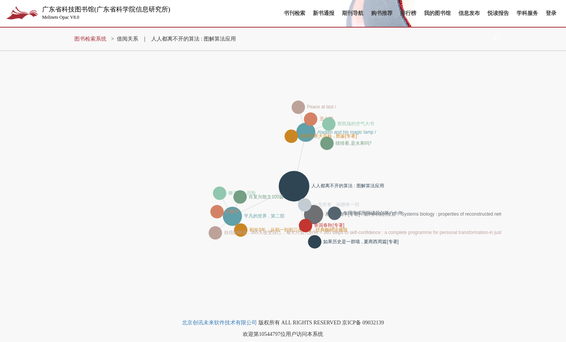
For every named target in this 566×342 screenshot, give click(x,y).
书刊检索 (294, 13)
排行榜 (408, 13)
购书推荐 (382, 13)
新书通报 (323, 13)
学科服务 (527, 13)
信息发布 (469, 13)
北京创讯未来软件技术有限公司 (219, 323)
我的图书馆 (437, 13)
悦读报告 (498, 13)
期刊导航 (352, 13)
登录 (551, 13)
